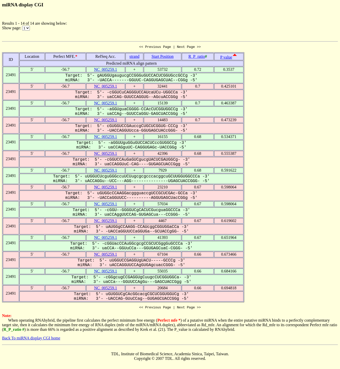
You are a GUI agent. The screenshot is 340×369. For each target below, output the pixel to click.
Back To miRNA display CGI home (31, 339)
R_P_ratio (196, 57)
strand (134, 57)
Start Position (162, 57)
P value (226, 58)
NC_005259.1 (105, 70)
